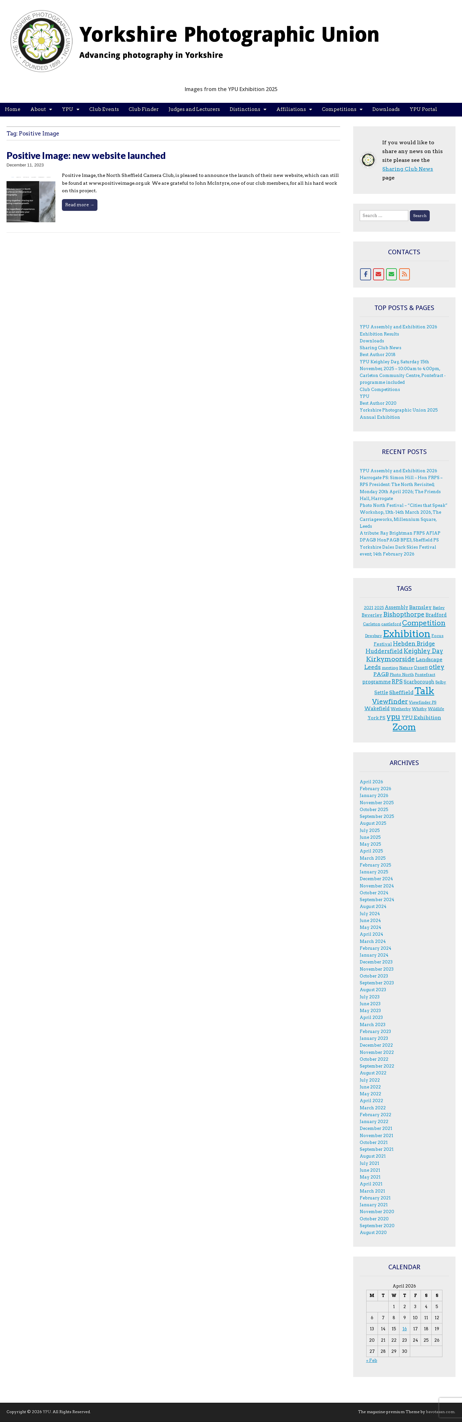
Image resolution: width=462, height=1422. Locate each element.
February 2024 (375, 948)
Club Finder (144, 109)
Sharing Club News (407, 169)
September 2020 (377, 1225)
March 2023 (372, 1024)
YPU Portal (423, 109)
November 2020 (377, 1211)
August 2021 (373, 1156)
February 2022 (375, 1114)
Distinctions (245, 109)
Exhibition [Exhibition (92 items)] (406, 633)
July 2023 (370, 996)
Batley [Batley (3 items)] (439, 607)
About (38, 109)
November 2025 (377, 802)
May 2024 (370, 927)
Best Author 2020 (378, 403)
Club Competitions (380, 389)
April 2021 (371, 1183)
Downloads (386, 109)
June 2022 (370, 1087)
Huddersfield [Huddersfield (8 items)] (384, 651)
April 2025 (371, 851)
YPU (67, 109)
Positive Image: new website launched (86, 155)
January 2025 (374, 871)
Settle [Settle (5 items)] (381, 692)
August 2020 (373, 1232)
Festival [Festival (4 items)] (383, 644)
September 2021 (377, 1149)
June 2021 (370, 1170)
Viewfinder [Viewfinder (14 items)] (390, 701)
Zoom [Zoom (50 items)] (404, 727)
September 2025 (377, 816)
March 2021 (372, 1191)
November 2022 (377, 1052)
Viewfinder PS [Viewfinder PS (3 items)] (422, 702)
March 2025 (373, 858)
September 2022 (377, 1066)
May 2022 (370, 1093)
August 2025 (373, 823)
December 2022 (376, 1045)
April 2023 (371, 1017)
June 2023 (370, 1003)
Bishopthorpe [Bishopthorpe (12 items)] (404, 614)
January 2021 (374, 1204)
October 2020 (374, 1218)
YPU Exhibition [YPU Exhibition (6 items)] (421, 717)
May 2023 (370, 1010)
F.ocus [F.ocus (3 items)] (437, 635)
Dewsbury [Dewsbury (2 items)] (373, 636)
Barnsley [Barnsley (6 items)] (420, 607)
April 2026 (371, 781)
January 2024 (374, 955)
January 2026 (374, 795)
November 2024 (377, 885)
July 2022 (370, 1080)
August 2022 (373, 1072)
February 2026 (375, 788)
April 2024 (371, 934)
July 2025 (370, 830)
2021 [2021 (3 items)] (368, 607)
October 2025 (374, 809)
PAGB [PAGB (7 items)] (381, 674)
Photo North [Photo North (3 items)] (402, 674)
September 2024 (377, 899)
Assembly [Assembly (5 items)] (396, 607)
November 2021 (376, 1135)
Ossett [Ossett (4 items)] (421, 667)
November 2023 (377, 969)
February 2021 (375, 1197)
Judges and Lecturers (194, 109)
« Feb (371, 1360)
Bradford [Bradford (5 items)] (436, 615)
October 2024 (374, 892)
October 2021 (374, 1142)
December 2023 (376, 962)
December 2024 (376, 878)
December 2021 (376, 1128)
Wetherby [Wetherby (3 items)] (401, 708)
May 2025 (370, 844)
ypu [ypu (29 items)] (393, 716)
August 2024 (373, 906)
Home (13, 109)
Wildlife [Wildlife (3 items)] (436, 708)
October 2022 (374, 1059)
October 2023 (374, 976)
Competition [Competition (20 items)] (423, 623)
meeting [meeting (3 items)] (390, 667)
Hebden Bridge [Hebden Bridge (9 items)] (414, 643)
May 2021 (370, 1177)
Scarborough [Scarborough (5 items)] (419, 682)
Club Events (104, 109)
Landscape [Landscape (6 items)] (429, 659)
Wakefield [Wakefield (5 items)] (377, 708)
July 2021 (369, 1163)
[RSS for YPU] (404, 274)
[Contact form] (391, 274)
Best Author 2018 (378, 354)
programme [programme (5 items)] (376, 682)
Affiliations (291, 109)
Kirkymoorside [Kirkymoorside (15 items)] (390, 659)
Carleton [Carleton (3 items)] (371, 623)
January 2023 (374, 1038)
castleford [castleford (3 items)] (391, 623)
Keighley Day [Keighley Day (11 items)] (423, 651)
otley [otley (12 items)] (436, 667)
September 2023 (377, 982)
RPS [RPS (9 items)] (397, 681)
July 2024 (370, 913)
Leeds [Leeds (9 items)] (372, 667)
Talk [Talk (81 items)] (424, 690)
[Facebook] (365, 274)
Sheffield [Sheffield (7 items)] (401, 692)
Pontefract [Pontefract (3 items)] (425, 674)
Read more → (79, 204)
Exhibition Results (379, 334)
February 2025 (375, 865)
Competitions (339, 109)
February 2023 (375, 1031)
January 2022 (374, 1121)
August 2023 (373, 989)
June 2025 (370, 837)
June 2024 (370, 920)
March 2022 (373, 1107)
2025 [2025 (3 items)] (379, 607)
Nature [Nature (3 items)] (406, 667)
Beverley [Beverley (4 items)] (372, 614)
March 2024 (373, 941)
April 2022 (371, 1100)
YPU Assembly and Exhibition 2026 (398, 326)
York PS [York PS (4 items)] (376, 717)
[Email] (378, 274)
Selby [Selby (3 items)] (440, 682)
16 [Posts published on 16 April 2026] (404, 1328)
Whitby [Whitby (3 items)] (419, 708)
